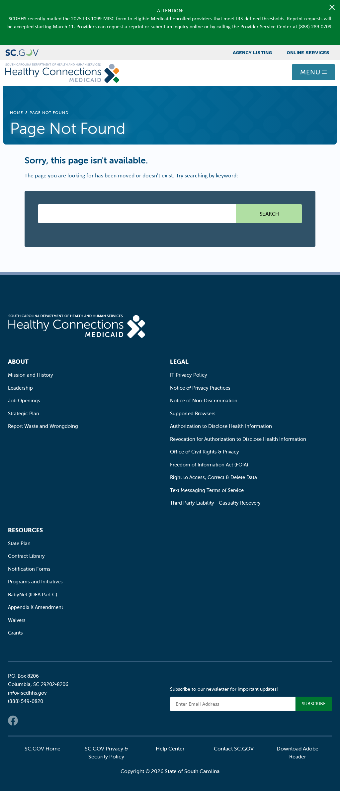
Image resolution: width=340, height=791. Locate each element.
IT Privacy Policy (188, 375)
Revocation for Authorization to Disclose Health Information (238, 439)
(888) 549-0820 (25, 701)
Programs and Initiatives (35, 581)
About (18, 361)
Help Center (170, 748)
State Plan (19, 543)
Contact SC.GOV (234, 748)
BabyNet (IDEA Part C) (32, 594)
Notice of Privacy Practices (200, 388)
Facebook (13, 721)
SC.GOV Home (42, 748)
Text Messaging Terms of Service (207, 490)
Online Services (308, 52)
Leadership (20, 388)
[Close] (332, 7)
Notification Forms (29, 569)
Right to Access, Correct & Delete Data (213, 477)
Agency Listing (252, 52)
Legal (179, 361)
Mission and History (30, 375)
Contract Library (26, 556)
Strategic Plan (23, 413)
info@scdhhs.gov (27, 693)
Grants (15, 633)
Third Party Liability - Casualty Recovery (215, 503)
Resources (25, 530)
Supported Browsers (192, 413)
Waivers (17, 620)
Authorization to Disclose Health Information (221, 426)
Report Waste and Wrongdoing (43, 426)
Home (16, 112)
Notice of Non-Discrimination (203, 400)
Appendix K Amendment (35, 607)
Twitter (26, 721)
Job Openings (24, 400)
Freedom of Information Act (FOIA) (209, 464)
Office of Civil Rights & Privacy (204, 451)
